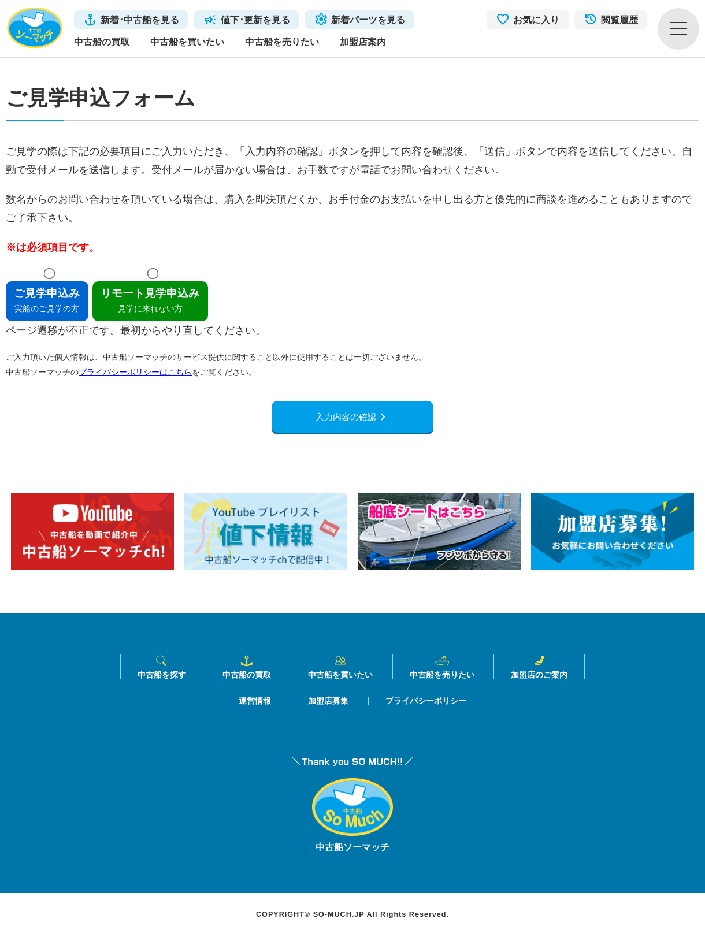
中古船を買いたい (187, 41)
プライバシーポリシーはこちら (135, 372)
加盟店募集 (328, 705)
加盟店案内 (363, 41)
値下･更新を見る (255, 19)
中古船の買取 (101, 41)
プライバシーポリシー (425, 705)
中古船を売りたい (282, 41)
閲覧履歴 (619, 19)
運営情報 (255, 705)
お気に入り (536, 19)
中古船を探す (162, 671)
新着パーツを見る (368, 19)
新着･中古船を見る (140, 19)
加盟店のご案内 (539, 671)
